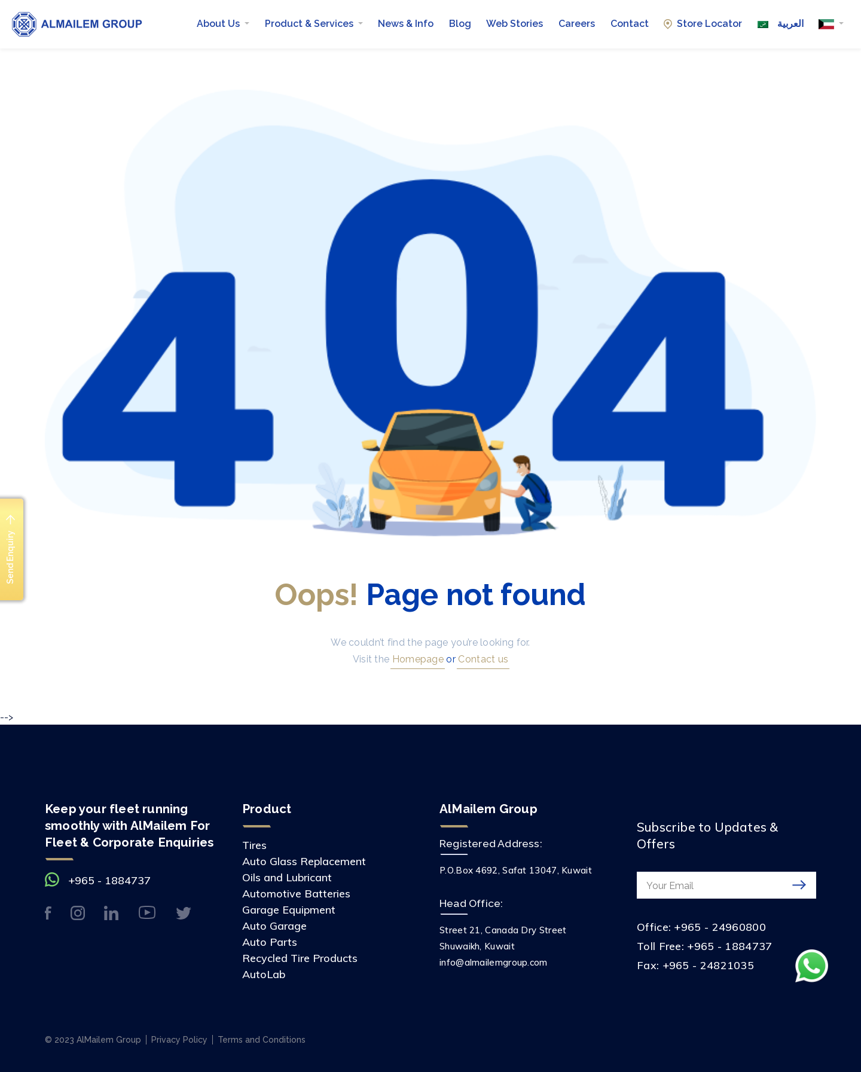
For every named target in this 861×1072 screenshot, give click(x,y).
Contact (629, 23)
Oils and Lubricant (287, 877)
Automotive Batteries (296, 893)
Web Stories (514, 23)
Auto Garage (274, 926)
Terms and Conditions (262, 1039)
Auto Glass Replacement (304, 861)
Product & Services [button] (310, 23)
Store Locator (703, 23)
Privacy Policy (179, 1039)
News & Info (405, 23)
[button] (831, 24)
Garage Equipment (288, 910)
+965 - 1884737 (109, 880)
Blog (460, 23)
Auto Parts (269, 942)
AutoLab (263, 974)
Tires (254, 845)
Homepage (416, 659)
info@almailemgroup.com (493, 962)
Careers (576, 23)
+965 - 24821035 (708, 965)
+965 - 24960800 (720, 927)
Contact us (482, 659)
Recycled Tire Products (300, 958)
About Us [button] (219, 23)
